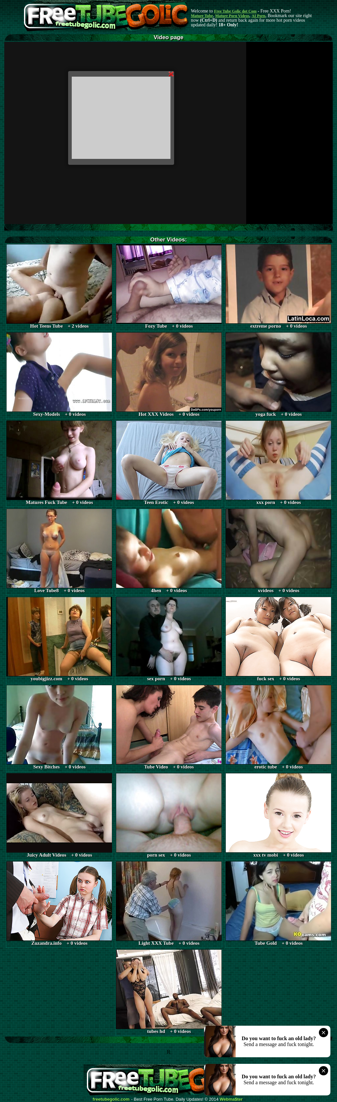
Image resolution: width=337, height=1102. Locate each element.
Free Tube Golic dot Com (235, 11)
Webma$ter (231, 1099)
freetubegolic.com (111, 1099)
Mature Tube (202, 15)
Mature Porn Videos (232, 15)
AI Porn (259, 15)
